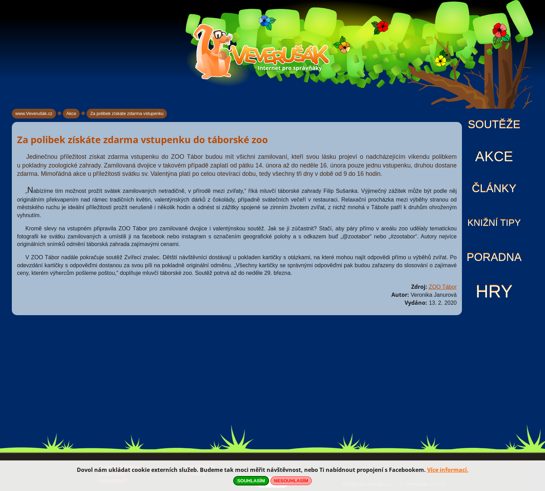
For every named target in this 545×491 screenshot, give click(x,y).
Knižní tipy (494, 223)
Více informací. (448, 470)
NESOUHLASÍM (291, 480)
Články (494, 188)
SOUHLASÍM (251, 480)
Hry (493, 291)
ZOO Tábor (443, 287)
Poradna (493, 257)
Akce (494, 156)
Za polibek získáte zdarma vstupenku (126, 113)
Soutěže (494, 124)
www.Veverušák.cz (33, 113)
